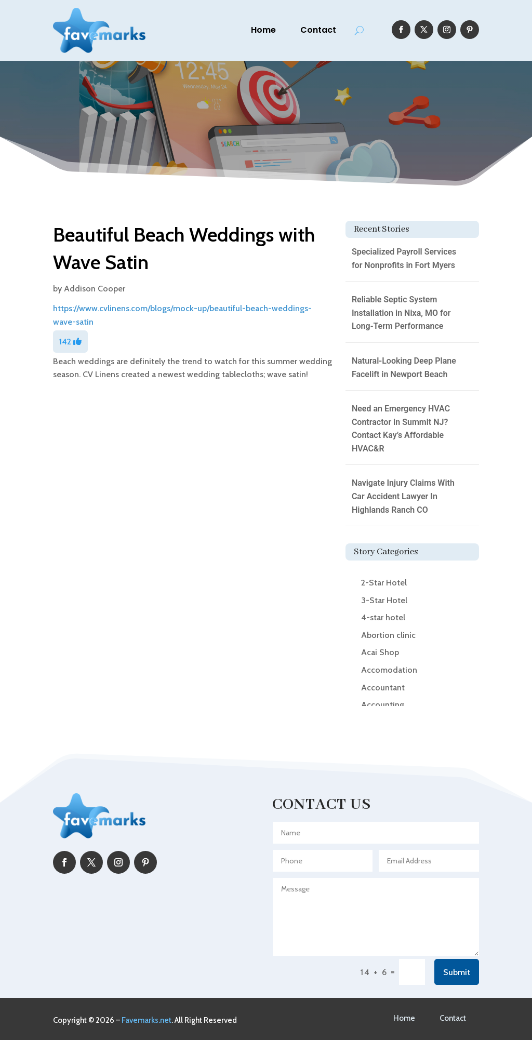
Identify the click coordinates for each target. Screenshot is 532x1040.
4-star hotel (383, 617)
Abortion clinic (388, 635)
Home (263, 30)
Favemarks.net (146, 1020)
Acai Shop (380, 652)
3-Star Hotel (384, 600)
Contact (318, 30)
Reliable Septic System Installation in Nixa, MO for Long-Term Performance (401, 313)
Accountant (383, 687)
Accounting (382, 705)
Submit (456, 972)
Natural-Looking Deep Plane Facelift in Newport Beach (404, 367)
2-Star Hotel (384, 583)
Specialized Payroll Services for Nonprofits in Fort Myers (404, 258)
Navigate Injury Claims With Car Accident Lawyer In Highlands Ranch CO (403, 496)
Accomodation (389, 670)
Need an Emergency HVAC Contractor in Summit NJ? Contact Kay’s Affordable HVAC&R (401, 429)
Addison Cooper (94, 289)
